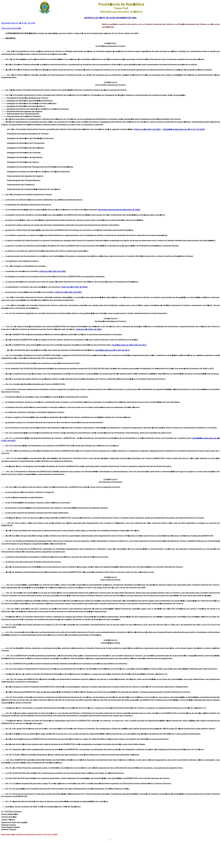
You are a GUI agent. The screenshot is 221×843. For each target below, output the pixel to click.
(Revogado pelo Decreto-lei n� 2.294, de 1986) (119, 209)
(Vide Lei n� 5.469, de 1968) (147, 129)
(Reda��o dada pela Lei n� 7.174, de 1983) (184, 129)
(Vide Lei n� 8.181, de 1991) (89, 329)
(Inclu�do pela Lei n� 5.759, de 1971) (129, 345)
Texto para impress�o (11, 28)
